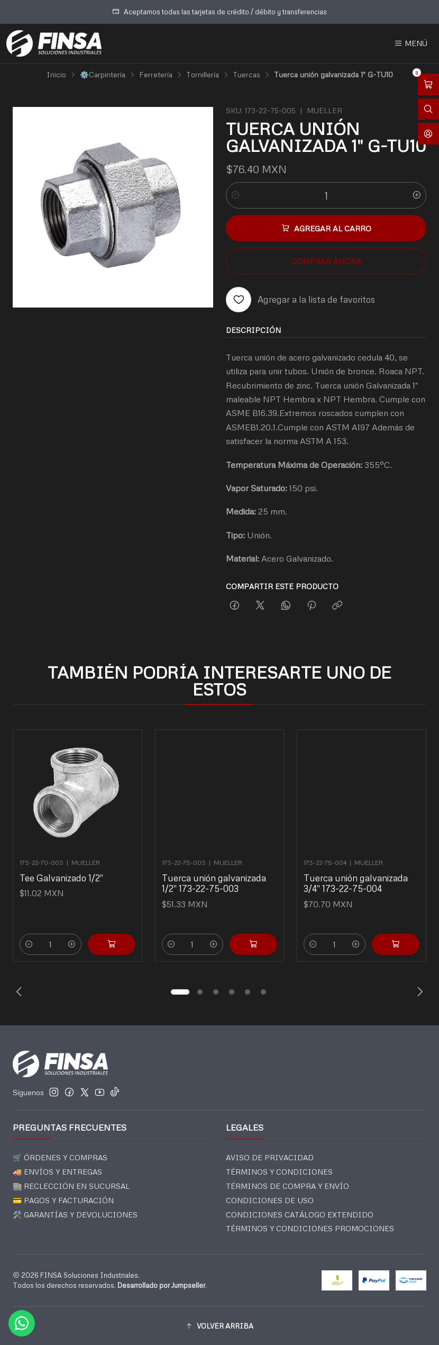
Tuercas (246, 74)
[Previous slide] (21, 992)
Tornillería (202, 74)
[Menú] (410, 43)
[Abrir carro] (428, 84)
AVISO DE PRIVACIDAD (270, 1157)
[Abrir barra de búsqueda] (428, 109)
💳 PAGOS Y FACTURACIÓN (63, 1200)
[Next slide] (418, 992)
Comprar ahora (326, 261)
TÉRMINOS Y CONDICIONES (279, 1171)
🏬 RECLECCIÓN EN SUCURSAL (71, 1185)
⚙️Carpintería (102, 74)
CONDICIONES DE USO (270, 1200)
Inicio (56, 74)
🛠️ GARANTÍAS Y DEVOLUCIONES (75, 1214)
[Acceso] (428, 134)
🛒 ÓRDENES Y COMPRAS (60, 1157)
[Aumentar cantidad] (417, 195)
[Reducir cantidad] (235, 195)
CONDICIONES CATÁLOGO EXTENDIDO (299, 1214)
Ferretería (155, 74)
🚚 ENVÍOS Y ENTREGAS (57, 1171)
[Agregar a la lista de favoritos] (300, 299)
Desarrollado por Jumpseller (161, 1285)
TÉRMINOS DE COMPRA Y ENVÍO (287, 1185)
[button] (179, 992)
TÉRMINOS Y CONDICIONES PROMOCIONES (310, 1228)
